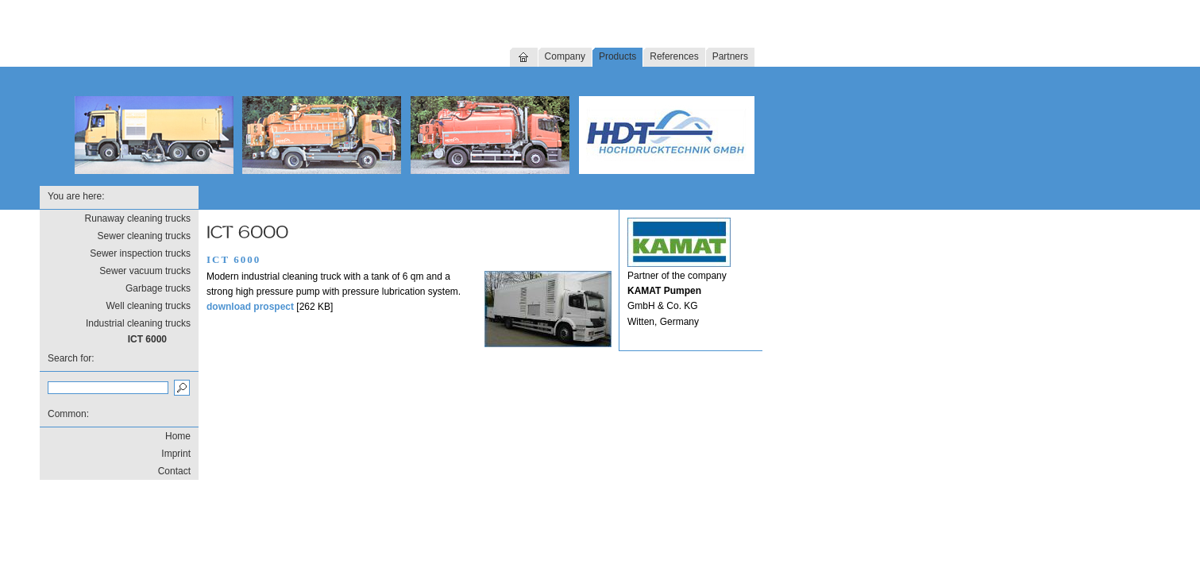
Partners (730, 56)
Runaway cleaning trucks (138, 218)
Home (178, 436)
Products (617, 56)
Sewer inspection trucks (140, 253)
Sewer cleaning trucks (144, 236)
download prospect (250, 306)
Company (565, 56)
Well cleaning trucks (148, 305)
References (674, 56)
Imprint (176, 453)
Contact (174, 471)
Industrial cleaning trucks (138, 323)
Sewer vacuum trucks (145, 270)
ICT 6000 (147, 339)
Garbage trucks (158, 288)
